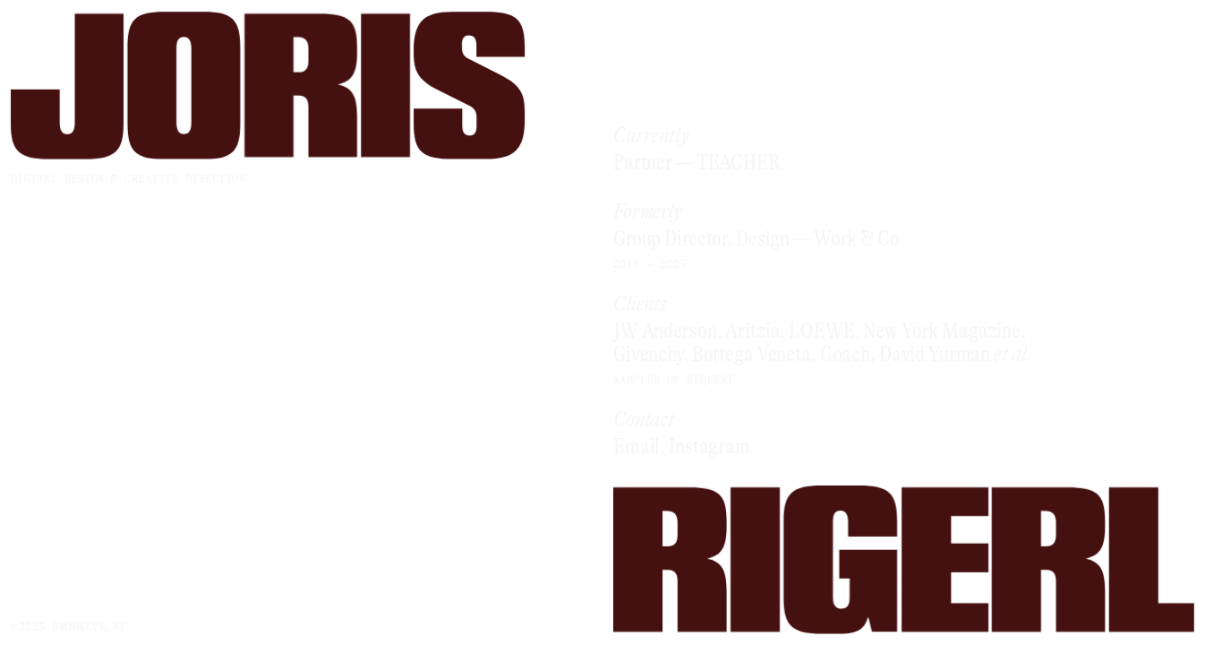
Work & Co (857, 240)
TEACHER (739, 163)
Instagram (709, 446)
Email (636, 446)
